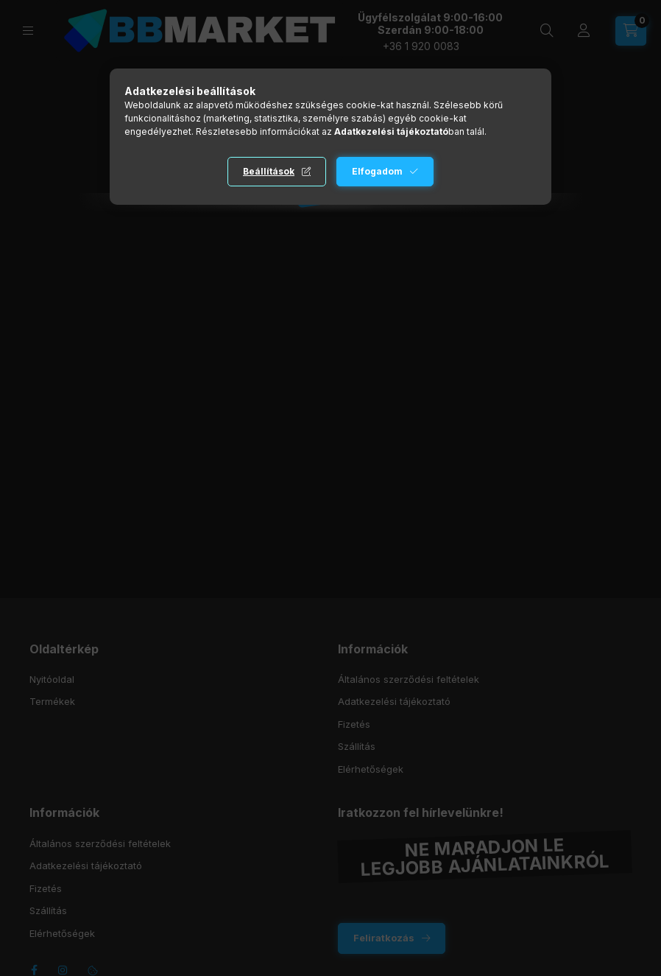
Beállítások (268, 171)
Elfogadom (377, 171)
